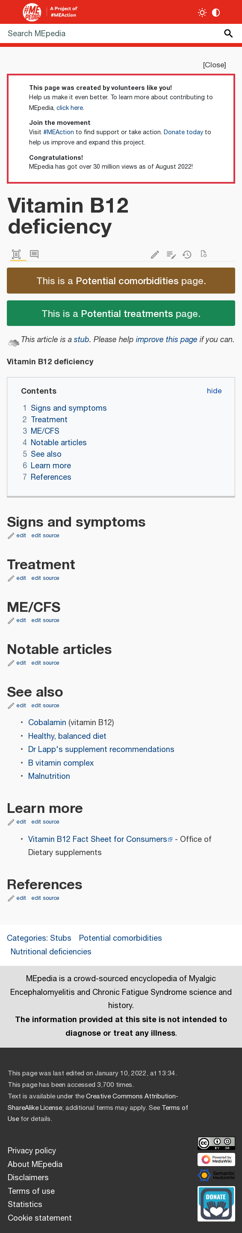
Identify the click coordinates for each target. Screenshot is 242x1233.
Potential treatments (127, 313)
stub (81, 340)
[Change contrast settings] (216, 12)
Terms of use (31, 1192)
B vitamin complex (61, 763)
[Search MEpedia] (121, 33)
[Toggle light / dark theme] (202, 12)
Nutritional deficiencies (51, 952)
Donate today (183, 132)
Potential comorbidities (127, 280)
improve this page (167, 340)
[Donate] (216, 1202)
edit (21, 535)
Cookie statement (40, 1218)
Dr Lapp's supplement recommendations (101, 750)
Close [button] (214, 65)
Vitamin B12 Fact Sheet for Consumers (97, 840)
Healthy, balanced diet (67, 737)
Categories (26, 939)
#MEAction (58, 132)
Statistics (25, 1205)
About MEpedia (35, 1165)
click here (69, 108)
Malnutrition (49, 777)
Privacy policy (32, 1151)
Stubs (60, 939)
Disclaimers (28, 1178)
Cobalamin (47, 723)
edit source (45, 535)
